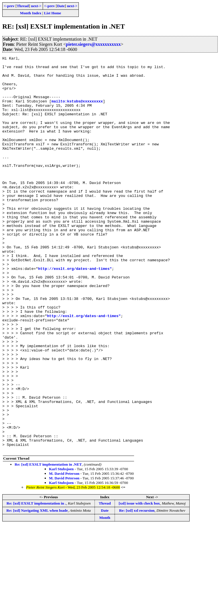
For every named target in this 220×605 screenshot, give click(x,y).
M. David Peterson (64, 552)
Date (61, 6)
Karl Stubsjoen (61, 548)
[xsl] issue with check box (139, 582)
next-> (36, 6)
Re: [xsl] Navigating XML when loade (37, 589)
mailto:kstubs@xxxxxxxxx (77, 110)
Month (104, 596)
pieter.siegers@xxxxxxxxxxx (93, 44)
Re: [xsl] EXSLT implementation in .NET (48, 543)
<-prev (9, 6)
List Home (52, 13)
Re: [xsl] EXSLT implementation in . (36, 582)
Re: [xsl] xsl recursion (137, 589)
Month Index (30, 13)
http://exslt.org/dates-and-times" (75, 311)
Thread (23, 6)
